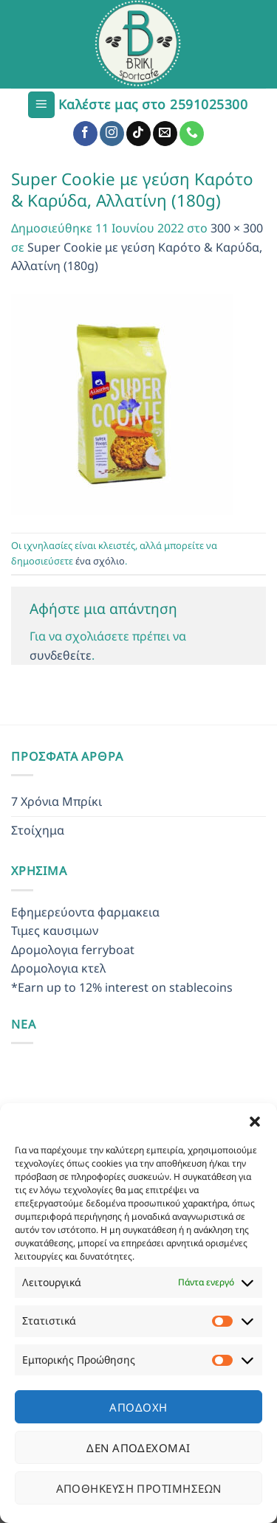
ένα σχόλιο (100, 560)
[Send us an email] (165, 133)
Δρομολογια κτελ (58, 968)
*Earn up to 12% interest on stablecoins (122, 987)
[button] (254, 1121)
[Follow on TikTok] (138, 133)
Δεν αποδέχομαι (138, 1447)
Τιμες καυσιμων (54, 930)
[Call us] (191, 133)
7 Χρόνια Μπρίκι (56, 801)
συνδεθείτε (61, 655)
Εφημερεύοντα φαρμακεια (85, 912)
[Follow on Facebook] (85, 133)
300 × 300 (237, 228)
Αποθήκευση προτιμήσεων (139, 1488)
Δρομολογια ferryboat (72, 950)
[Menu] (41, 105)
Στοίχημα (37, 830)
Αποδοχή (138, 1407)
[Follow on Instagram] (112, 133)
